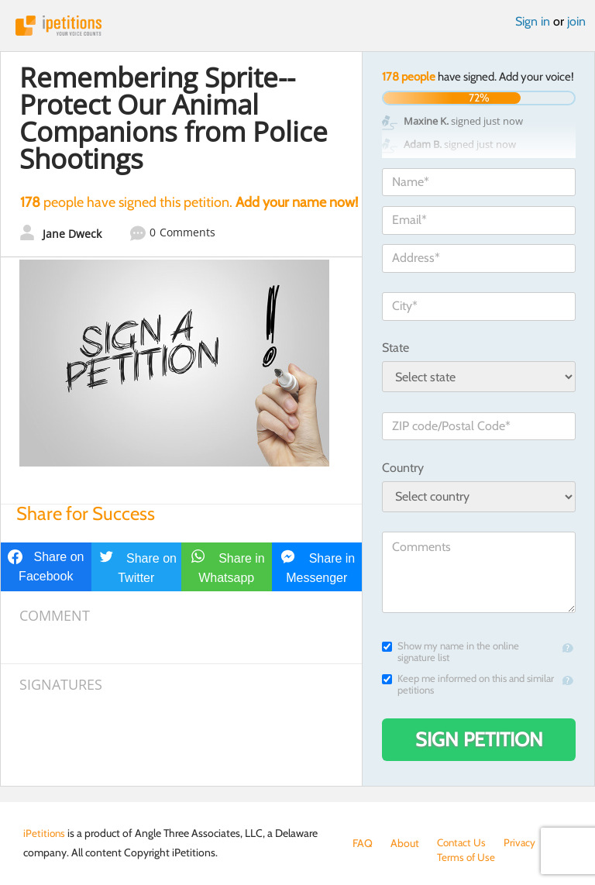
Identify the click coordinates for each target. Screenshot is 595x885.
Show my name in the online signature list (450, 651)
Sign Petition (479, 739)
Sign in (532, 21)
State (395, 347)
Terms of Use (382, 859)
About (404, 843)
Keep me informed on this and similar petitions (468, 684)
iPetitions (297, 25)
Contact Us (463, 843)
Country (403, 467)
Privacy (523, 843)
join (576, 21)
